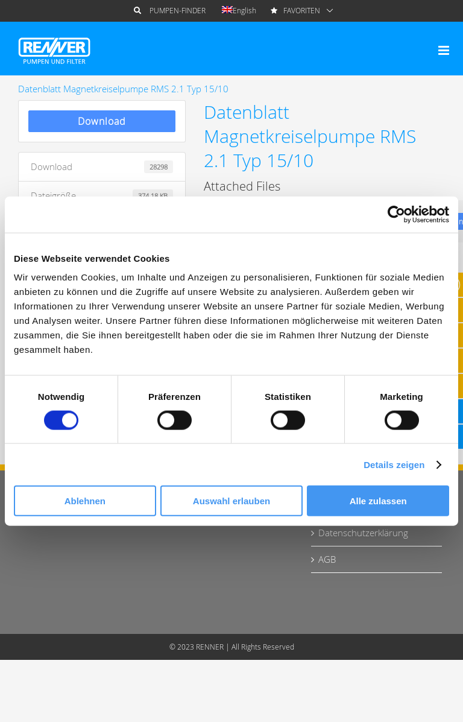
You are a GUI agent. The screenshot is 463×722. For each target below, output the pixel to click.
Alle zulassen (378, 501)
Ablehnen (85, 501)
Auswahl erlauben (231, 501)
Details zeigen (394, 464)
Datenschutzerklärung (363, 533)
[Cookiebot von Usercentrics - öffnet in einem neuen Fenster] (396, 214)
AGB (327, 559)
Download (102, 121)
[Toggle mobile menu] (444, 50)
